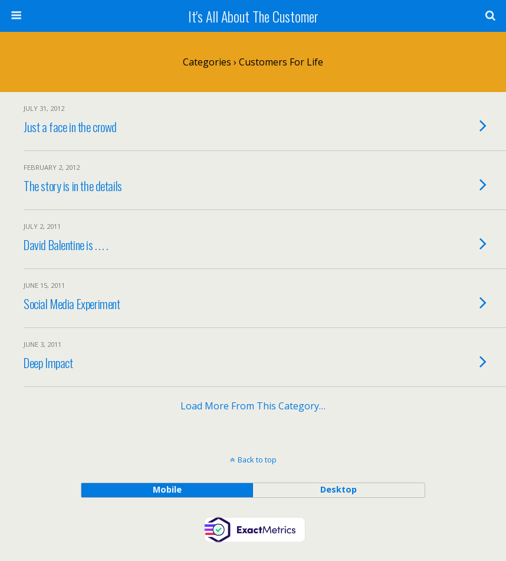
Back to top (257, 459)
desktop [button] (338, 489)
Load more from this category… (253, 405)
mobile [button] (167, 489)
